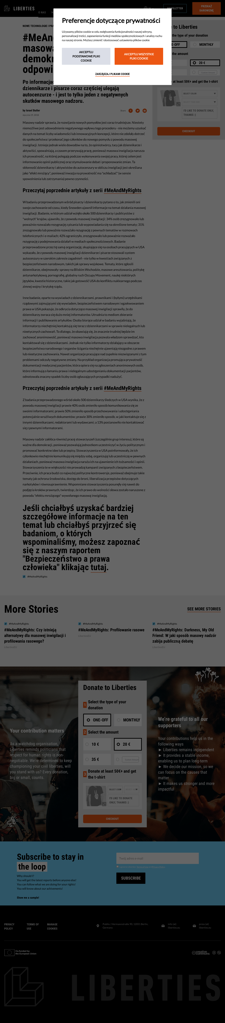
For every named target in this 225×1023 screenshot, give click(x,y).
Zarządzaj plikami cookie (112, 74)
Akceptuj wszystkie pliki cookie (139, 56)
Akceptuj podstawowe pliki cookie (86, 56)
